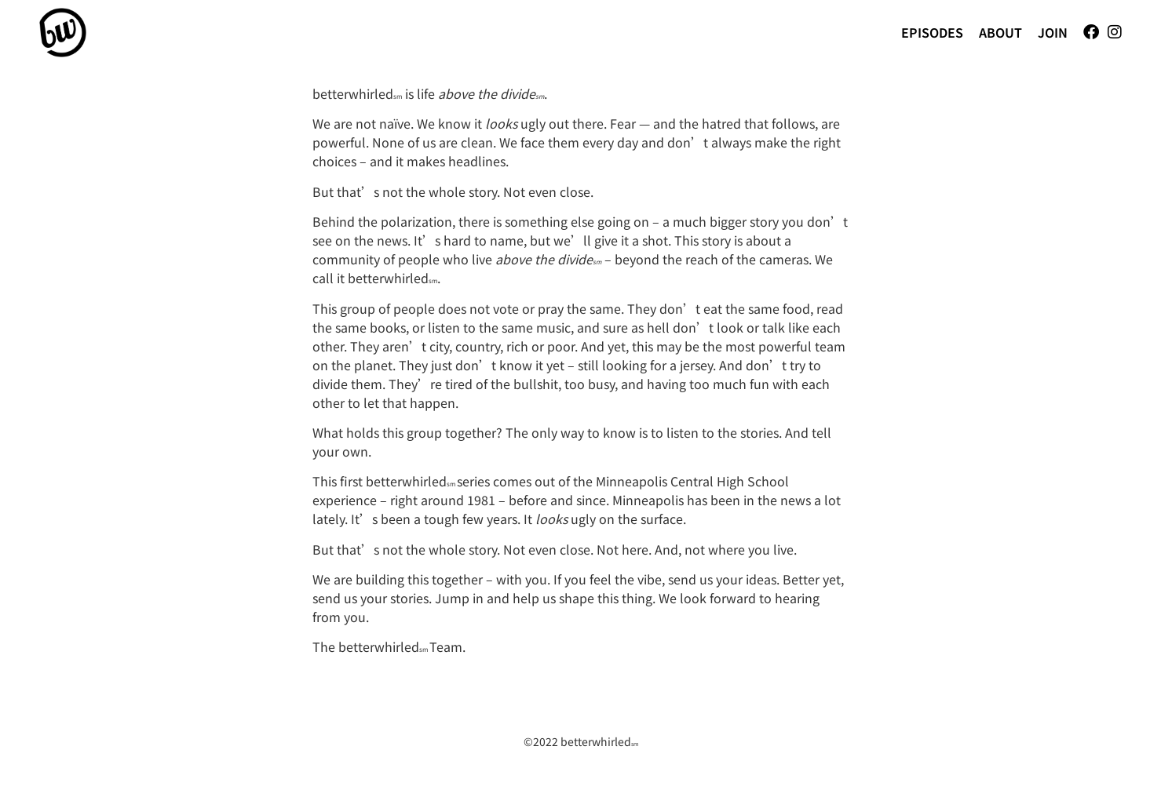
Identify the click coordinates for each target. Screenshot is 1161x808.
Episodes (932, 32)
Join (1053, 32)
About (1000, 32)
